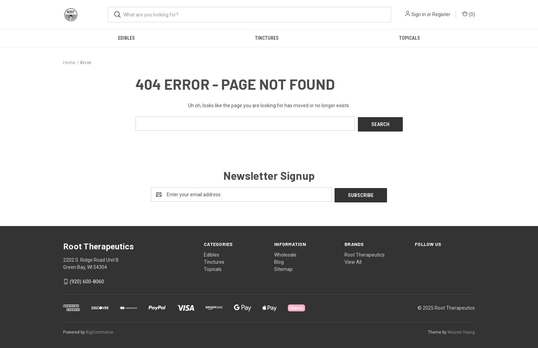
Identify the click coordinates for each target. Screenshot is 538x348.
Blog (279, 260)
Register (441, 14)
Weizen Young (461, 330)
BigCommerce (99, 330)
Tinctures (267, 38)
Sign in (418, 14)
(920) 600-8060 (87, 280)
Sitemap (283, 267)
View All (353, 260)
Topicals (409, 38)
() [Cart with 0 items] (468, 14)
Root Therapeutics (364, 253)
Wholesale (285, 253)
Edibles (126, 38)
